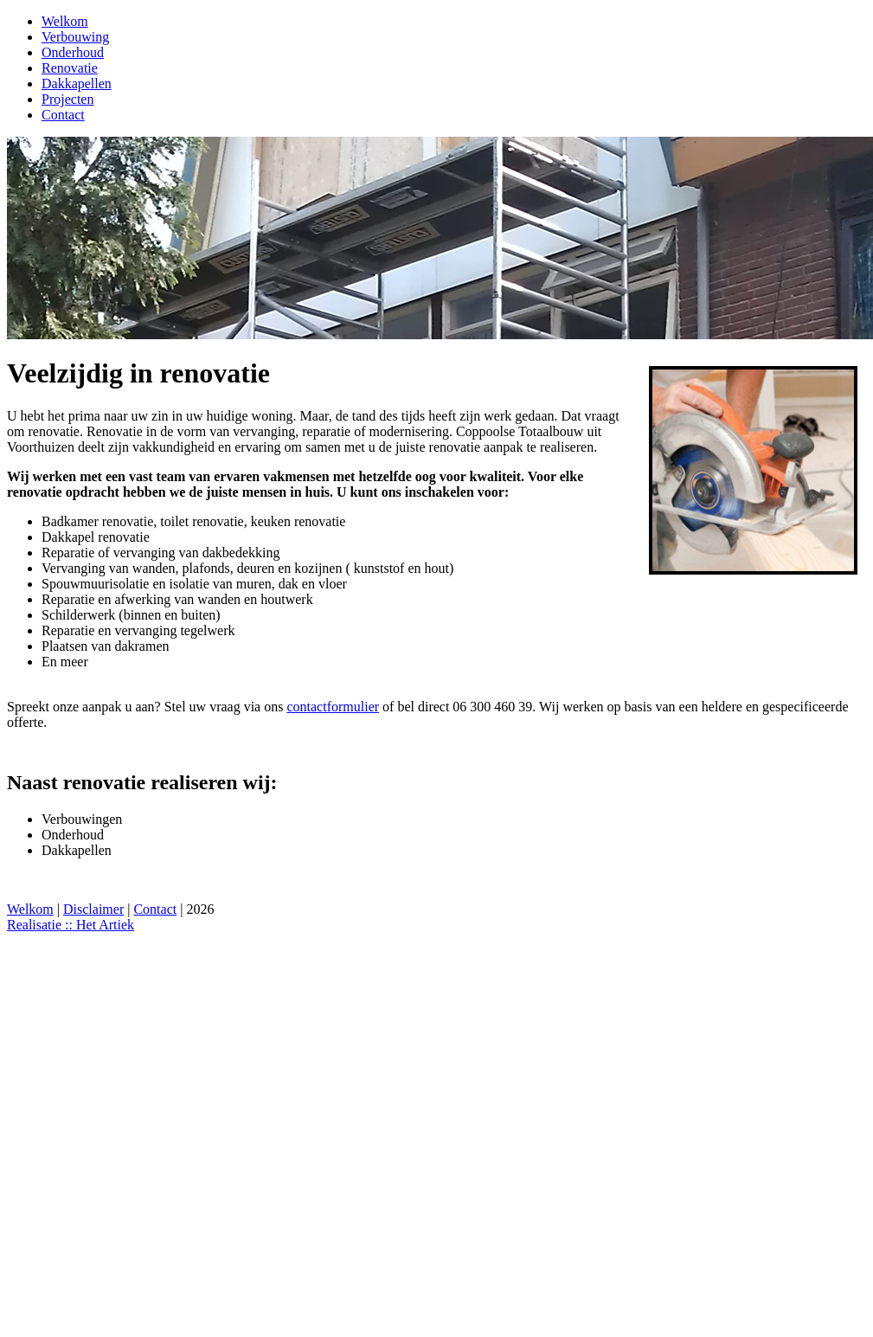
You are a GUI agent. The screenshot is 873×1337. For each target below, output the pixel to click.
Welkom (65, 21)
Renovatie (70, 68)
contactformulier (332, 706)
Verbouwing (75, 36)
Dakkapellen (77, 83)
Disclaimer (93, 909)
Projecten (67, 99)
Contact (63, 114)
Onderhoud (73, 52)
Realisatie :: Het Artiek (70, 924)
